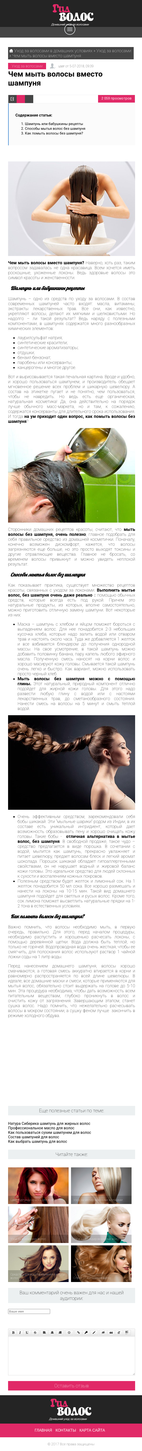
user (61, 66)
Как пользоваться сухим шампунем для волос (49, 1132)
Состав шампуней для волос (33, 1137)
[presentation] (98, 1318)
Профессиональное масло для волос (41, 1128)
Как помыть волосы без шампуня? (54, 133)
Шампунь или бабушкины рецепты (54, 124)
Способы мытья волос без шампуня (55, 128)
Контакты (66, 1430)
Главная (43, 1430)
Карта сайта (92, 1430)
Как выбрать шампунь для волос (37, 1141)
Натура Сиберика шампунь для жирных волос (49, 1123)
